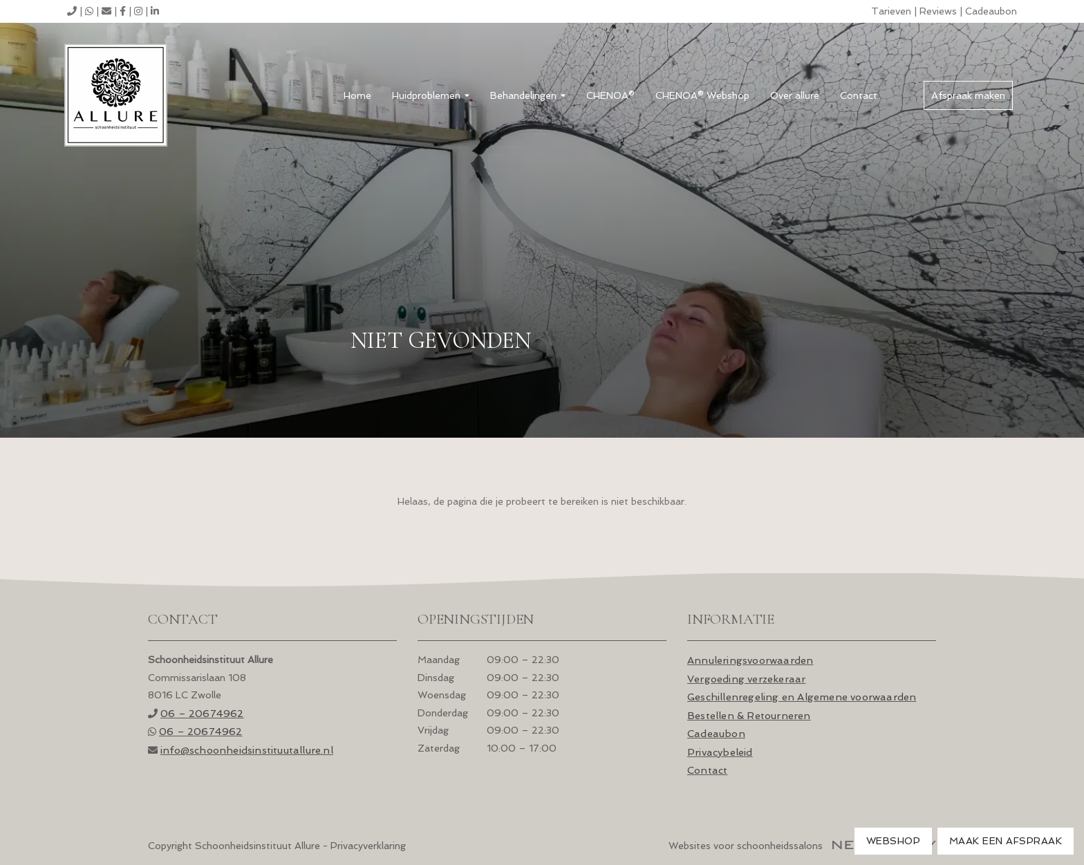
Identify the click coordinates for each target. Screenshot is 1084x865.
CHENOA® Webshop (702, 95)
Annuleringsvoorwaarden (750, 660)
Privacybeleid (720, 752)
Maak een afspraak (1006, 840)
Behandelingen (528, 95)
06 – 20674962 (202, 713)
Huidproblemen (430, 95)
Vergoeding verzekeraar (746, 679)
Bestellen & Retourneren (749, 715)
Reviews (938, 11)
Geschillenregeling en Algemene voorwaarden (801, 697)
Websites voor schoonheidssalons (802, 845)
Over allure (794, 95)
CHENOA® (610, 95)
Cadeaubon (991, 11)
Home (357, 95)
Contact (858, 95)
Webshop (893, 840)
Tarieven (891, 11)
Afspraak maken (968, 95)
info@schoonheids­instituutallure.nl (246, 750)
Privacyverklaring (368, 845)
